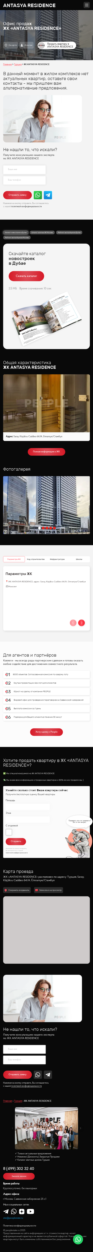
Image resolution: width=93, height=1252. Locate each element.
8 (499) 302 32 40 (18, 1169)
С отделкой (12, 826)
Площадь (10, 800)
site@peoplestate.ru (13, 1218)
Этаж (8, 813)
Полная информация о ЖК (46, 452)
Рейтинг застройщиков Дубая (69, 232)
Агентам (26, 45)
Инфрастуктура (57, 559)
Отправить (16, 841)
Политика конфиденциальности (19, 1226)
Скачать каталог (26, 276)
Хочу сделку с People (46, 732)
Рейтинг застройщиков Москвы (17, 238)
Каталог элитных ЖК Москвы (42, 232)
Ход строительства (35, 559)
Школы (79, 559)
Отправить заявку (17, 195)
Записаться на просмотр (48, 890)
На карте (10, 45)
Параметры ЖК (14, 559)
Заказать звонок (19, 1176)
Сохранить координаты (16, 890)
